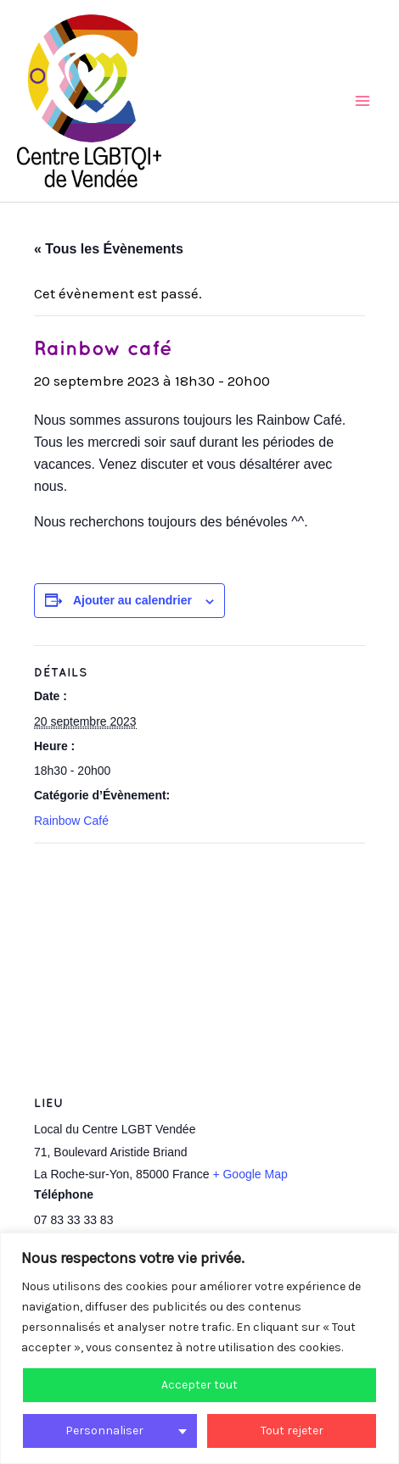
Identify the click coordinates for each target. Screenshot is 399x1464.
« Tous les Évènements (108, 249)
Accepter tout (199, 1385)
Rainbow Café (71, 820)
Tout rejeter (292, 1430)
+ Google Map (249, 1174)
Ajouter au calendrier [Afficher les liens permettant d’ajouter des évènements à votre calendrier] (132, 600)
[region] (199, 1348)
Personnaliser (104, 1430)
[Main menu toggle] (363, 100)
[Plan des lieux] (199, 966)
